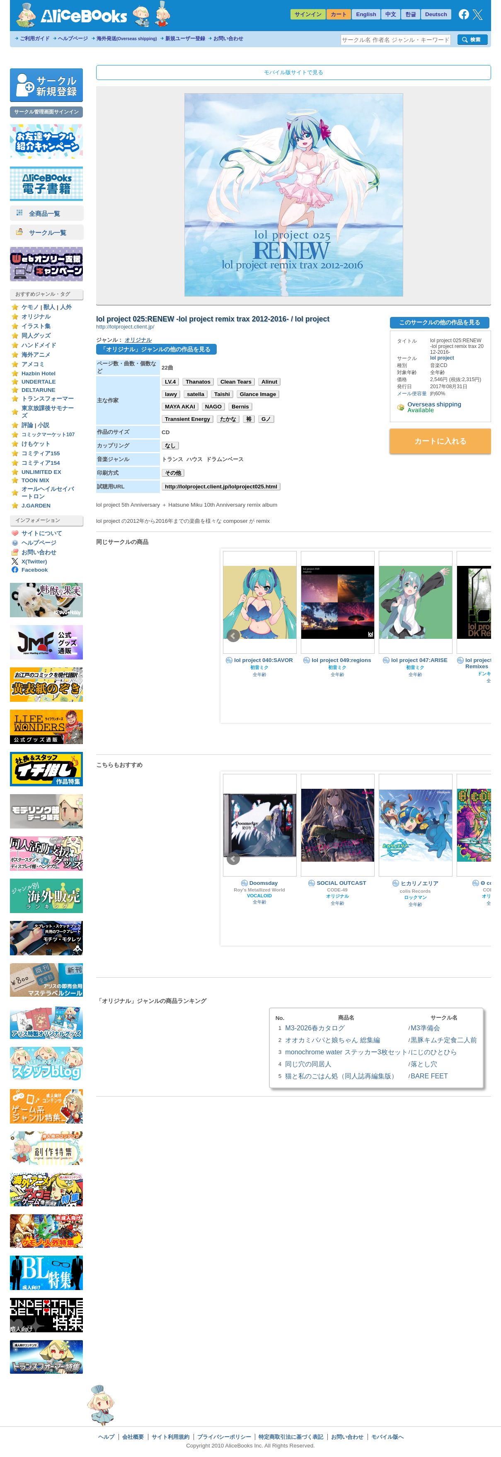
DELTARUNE (39, 390)
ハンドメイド (39, 345)
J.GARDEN (36, 506)
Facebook (35, 570)
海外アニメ (36, 355)
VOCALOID (259, 895)
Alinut (269, 382)
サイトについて (42, 533)
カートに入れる (440, 441)
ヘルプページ (73, 38)
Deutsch (436, 14)
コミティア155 (41, 453)
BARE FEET (429, 1076)
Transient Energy (187, 419)
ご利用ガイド (35, 38)
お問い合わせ (228, 38)
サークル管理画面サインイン (46, 112)
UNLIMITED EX (41, 472)
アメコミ (33, 364)
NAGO (213, 407)
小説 (43, 425)
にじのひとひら (434, 1052)
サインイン (308, 14)
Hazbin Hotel (39, 373)
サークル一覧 (41, 232)
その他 (173, 473)
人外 (66, 307)
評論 (27, 425)
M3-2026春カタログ (315, 1028)
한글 (410, 14)
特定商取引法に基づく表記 (291, 1437)
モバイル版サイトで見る (293, 72)
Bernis (240, 407)
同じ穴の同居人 (308, 1064)
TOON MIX (35, 480)
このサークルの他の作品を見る (439, 322)
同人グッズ (36, 336)
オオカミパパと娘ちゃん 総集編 (332, 1040)
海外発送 (127, 38)
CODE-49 (337, 889)
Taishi (222, 394)
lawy (171, 394)
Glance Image (258, 394)
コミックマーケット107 (48, 434)
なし (170, 445)
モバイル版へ (387, 1437)
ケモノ (30, 307)
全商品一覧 (38, 213)
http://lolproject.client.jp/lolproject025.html (221, 486)
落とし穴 (424, 1064)
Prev (233, 636)
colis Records (415, 891)
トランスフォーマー (48, 399)
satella (195, 394)
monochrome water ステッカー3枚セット (346, 1052)
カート (339, 14)
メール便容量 (412, 393)
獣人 (49, 307)
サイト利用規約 (170, 1437)
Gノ (266, 419)
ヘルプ (106, 1437)
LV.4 (170, 382)
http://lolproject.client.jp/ (125, 327)
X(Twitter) (34, 561)
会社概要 (133, 1437)
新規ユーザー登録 (185, 38)
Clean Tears (236, 382)
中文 (390, 14)
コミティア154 (41, 463)
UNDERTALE (39, 382)
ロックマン (415, 897)
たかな (228, 419)
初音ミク (259, 667)
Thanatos (198, 382)
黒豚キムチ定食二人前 (444, 1040)
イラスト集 (36, 326)
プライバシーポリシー (224, 1437)
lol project (442, 358)
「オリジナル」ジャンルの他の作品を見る (155, 349)
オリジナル (36, 317)
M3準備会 (425, 1028)
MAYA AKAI (180, 407)
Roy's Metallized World (259, 889)
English (366, 14)
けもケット (36, 444)
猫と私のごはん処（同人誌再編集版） (341, 1076)
